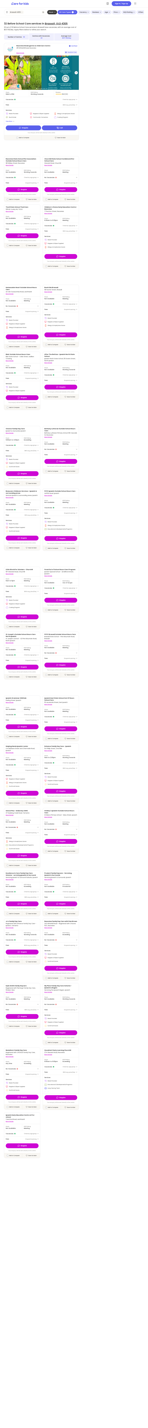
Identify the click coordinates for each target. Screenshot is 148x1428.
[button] (6, 72)
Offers (141, 12)
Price (117, 12)
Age (107, 12)
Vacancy (84, 12)
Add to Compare (24, 137)
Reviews (96, 12)
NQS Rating (129, 12)
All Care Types (67, 12)
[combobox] (25, 12)
